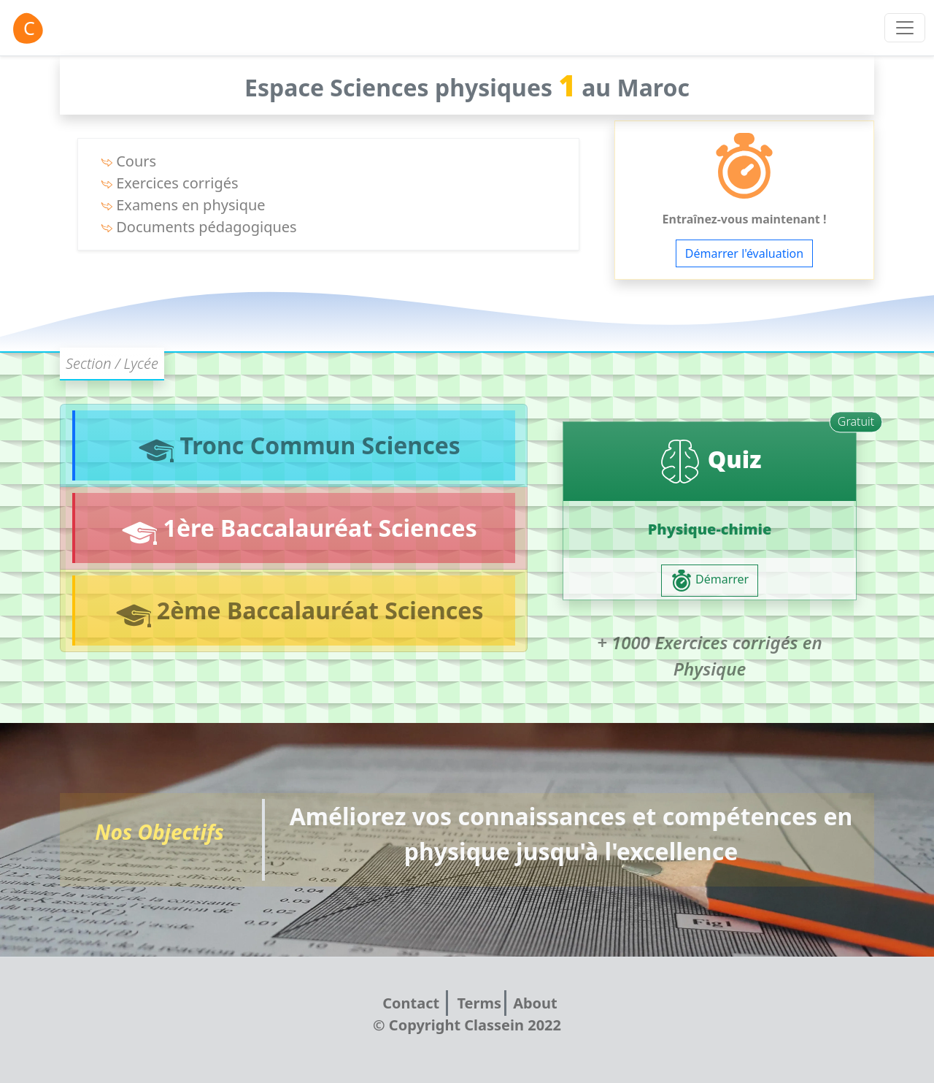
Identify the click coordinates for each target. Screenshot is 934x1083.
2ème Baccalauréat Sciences (295, 610)
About (535, 1003)
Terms (479, 1003)
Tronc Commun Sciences (295, 445)
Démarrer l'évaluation (744, 253)
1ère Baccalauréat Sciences (294, 528)
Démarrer (710, 581)
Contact (412, 1003)
